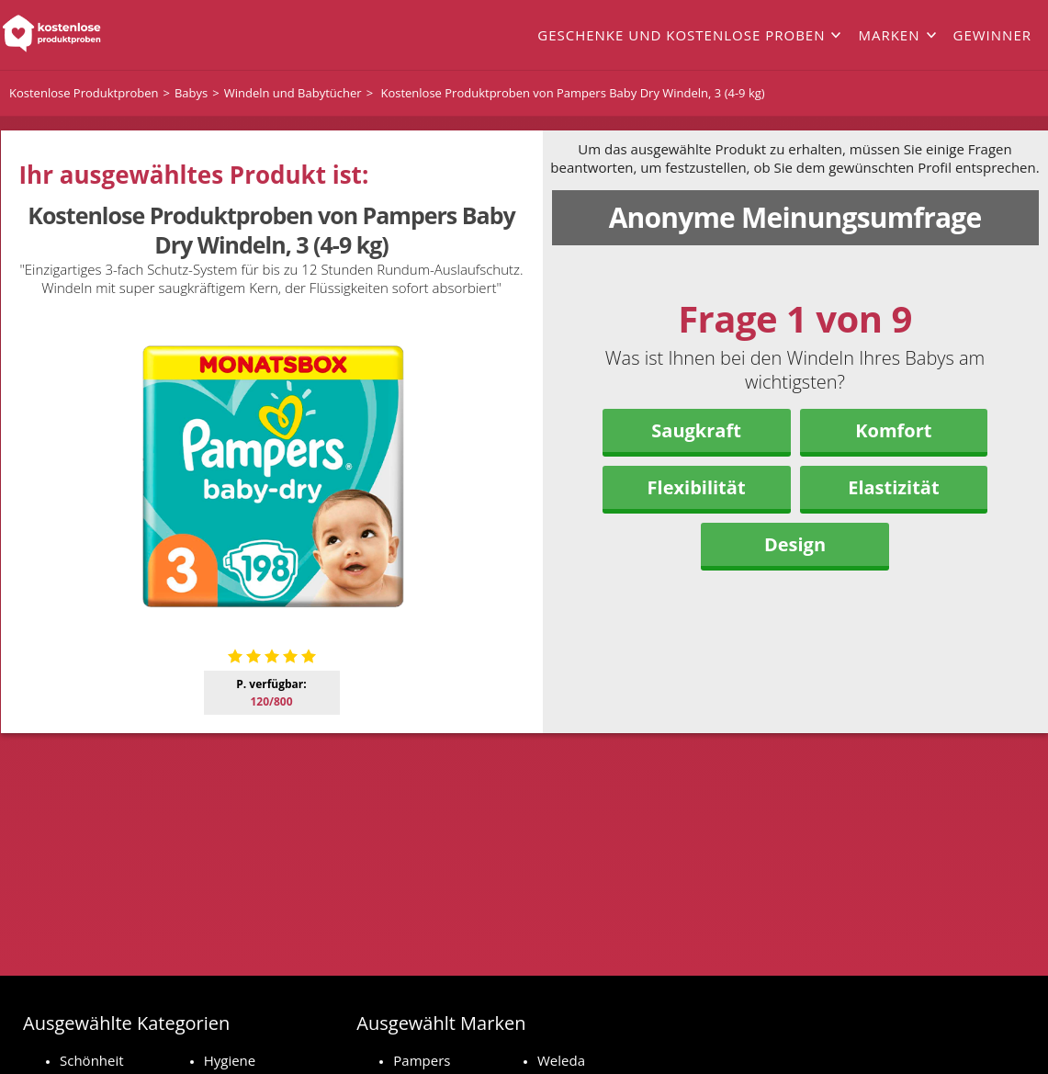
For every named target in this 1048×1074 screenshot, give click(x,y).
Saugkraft (696, 430)
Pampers (421, 1060)
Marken (888, 35)
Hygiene (230, 1060)
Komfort (893, 430)
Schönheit (92, 1060)
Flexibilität (697, 487)
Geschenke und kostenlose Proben (681, 35)
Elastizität (893, 487)
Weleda (561, 1060)
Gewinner (992, 35)
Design (795, 544)
